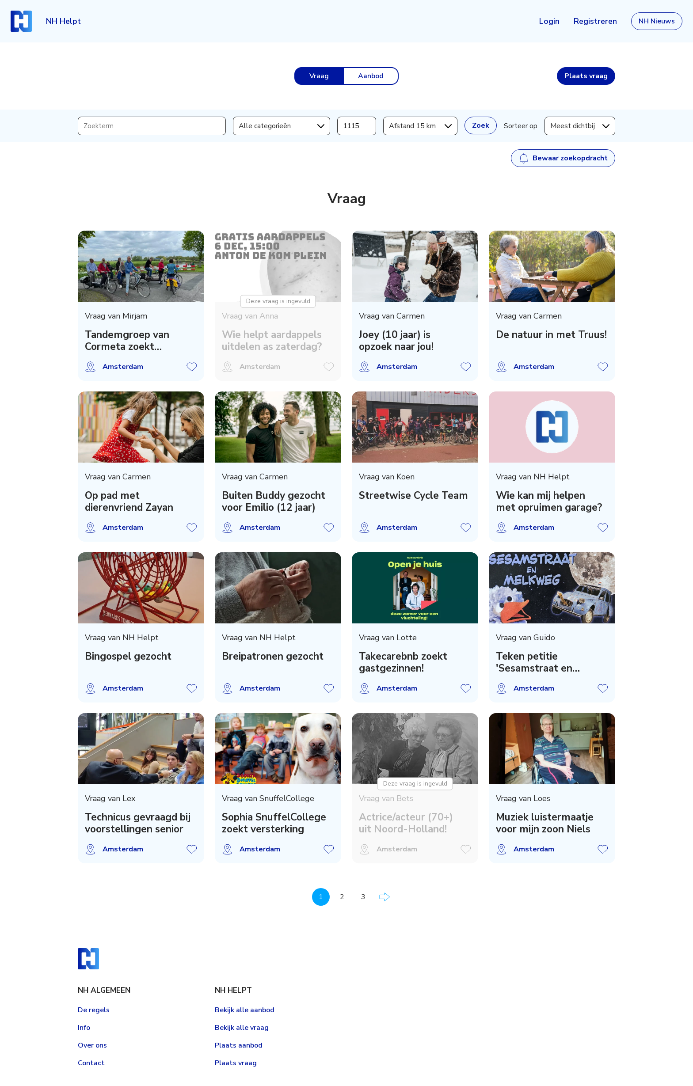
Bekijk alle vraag (242, 1028)
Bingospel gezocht (128, 656)
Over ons (92, 1045)
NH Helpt (63, 21)
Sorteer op (520, 126)
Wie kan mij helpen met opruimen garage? (549, 501)
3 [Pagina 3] (363, 897)
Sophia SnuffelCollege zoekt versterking (274, 823)
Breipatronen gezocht (273, 656)
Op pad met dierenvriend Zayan (129, 501)
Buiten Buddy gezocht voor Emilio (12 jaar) (273, 501)
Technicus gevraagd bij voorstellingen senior (137, 823)
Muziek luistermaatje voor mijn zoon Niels (545, 823)
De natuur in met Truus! (551, 335)
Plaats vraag (236, 1063)
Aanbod (371, 76)
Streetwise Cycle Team (413, 495)
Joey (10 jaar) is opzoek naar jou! (396, 341)
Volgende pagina (384, 897)
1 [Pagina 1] (321, 897)
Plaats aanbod (239, 1045)
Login (549, 21)
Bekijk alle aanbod (244, 1010)
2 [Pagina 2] (342, 897)
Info (84, 1028)
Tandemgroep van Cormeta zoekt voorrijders (127, 341)
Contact (91, 1063)
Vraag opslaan (192, 366)
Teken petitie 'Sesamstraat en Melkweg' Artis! (534, 662)
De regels (94, 1010)
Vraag (319, 76)
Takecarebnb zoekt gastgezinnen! (403, 662)
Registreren (595, 21)
